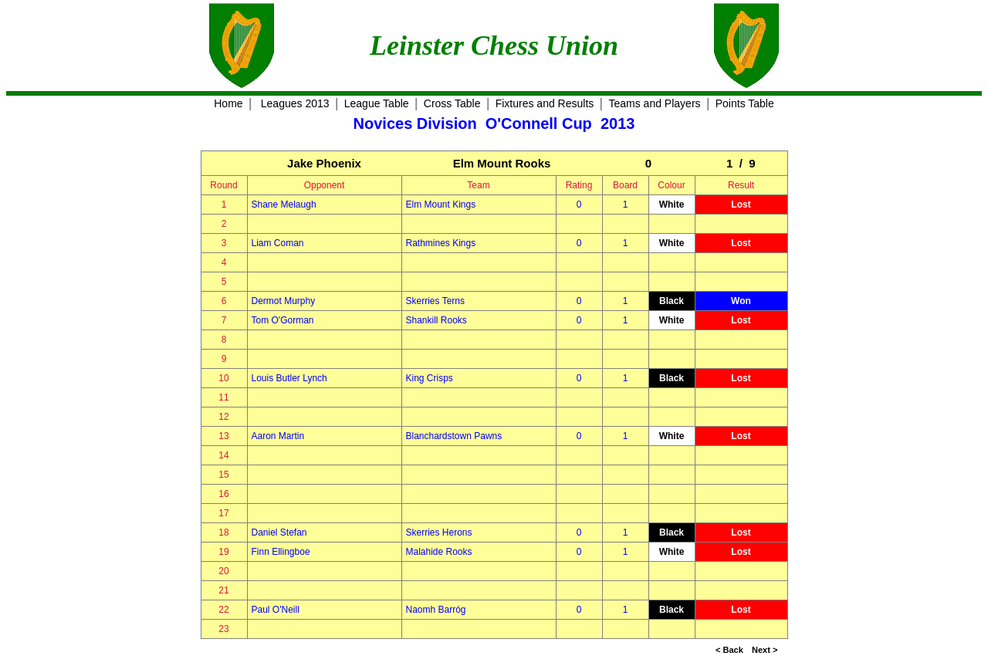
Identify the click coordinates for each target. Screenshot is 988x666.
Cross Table (452, 103)
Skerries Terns (435, 301)
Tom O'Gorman (283, 320)
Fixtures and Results (545, 103)
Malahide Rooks (439, 551)
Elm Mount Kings (441, 204)
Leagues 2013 (295, 103)
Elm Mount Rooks (502, 163)
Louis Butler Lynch (289, 378)
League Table (376, 103)
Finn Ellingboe (281, 551)
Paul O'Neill (275, 609)
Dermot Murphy (284, 301)
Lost (740, 204)
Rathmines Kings (441, 243)
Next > (764, 649)
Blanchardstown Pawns (454, 436)
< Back (729, 649)
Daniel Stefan (279, 532)
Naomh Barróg (436, 609)
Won (741, 301)
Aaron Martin (278, 436)
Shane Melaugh (284, 204)
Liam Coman (278, 243)
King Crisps (429, 378)
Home (228, 103)
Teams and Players (654, 103)
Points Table (745, 103)
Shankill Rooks (436, 320)
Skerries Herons (439, 532)
